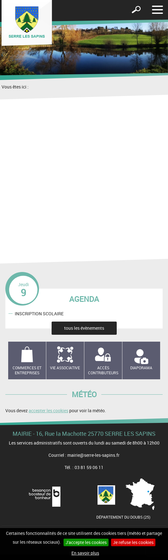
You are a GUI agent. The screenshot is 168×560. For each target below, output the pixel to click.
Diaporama (141, 367)
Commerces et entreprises (27, 370)
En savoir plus (85, 553)
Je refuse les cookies (133, 542)
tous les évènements (84, 328)
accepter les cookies (48, 410)
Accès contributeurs (103, 370)
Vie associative (65, 367)
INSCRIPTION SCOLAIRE (39, 313)
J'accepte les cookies (86, 542)
